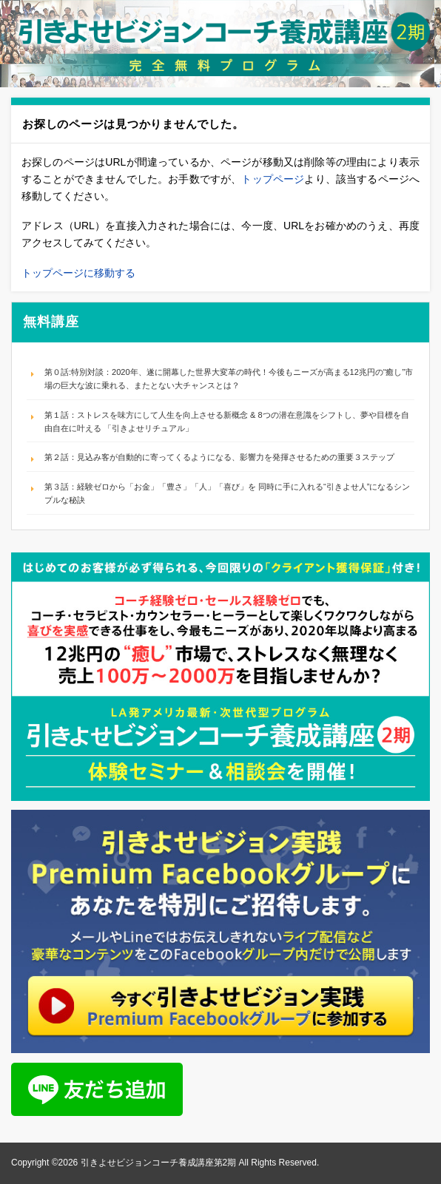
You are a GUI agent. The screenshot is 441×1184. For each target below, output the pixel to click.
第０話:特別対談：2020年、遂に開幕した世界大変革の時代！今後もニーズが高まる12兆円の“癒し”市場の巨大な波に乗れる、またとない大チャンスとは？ (228, 379)
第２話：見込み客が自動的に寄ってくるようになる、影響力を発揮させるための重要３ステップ (219, 457)
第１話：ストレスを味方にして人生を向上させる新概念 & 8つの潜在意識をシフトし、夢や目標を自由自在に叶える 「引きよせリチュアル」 (226, 421)
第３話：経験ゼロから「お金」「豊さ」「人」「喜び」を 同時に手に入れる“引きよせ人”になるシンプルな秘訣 (227, 493)
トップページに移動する (78, 273)
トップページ (272, 179)
